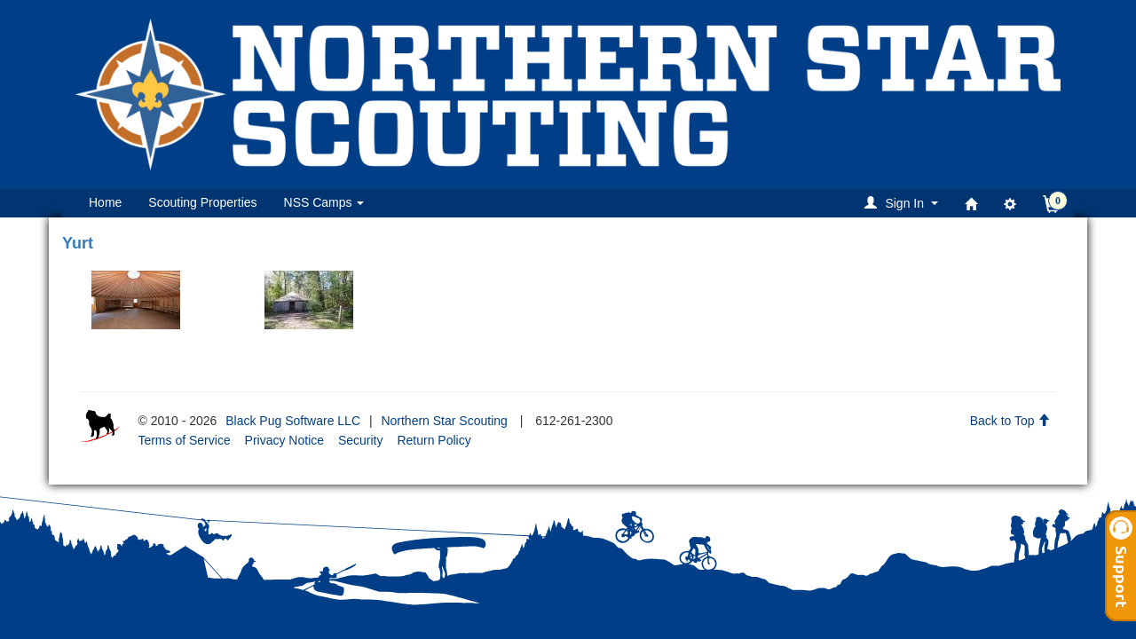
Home (105, 202)
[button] (903, 203)
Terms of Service (184, 440)
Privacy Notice (284, 440)
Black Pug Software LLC (292, 421)
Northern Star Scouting (444, 421)
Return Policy (433, 440)
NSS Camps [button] (324, 202)
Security (360, 440)
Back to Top (1010, 421)
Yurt (77, 243)
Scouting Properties (202, 202)
